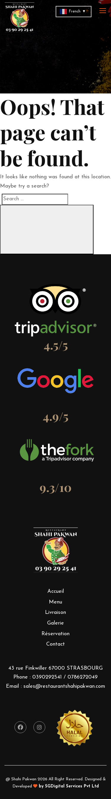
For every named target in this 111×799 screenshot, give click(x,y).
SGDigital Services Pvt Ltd (72, 786)
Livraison (55, 612)
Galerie (55, 623)
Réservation (55, 634)
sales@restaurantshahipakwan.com (64, 686)
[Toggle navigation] (103, 11)
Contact (55, 644)
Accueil (55, 591)
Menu (55, 602)
